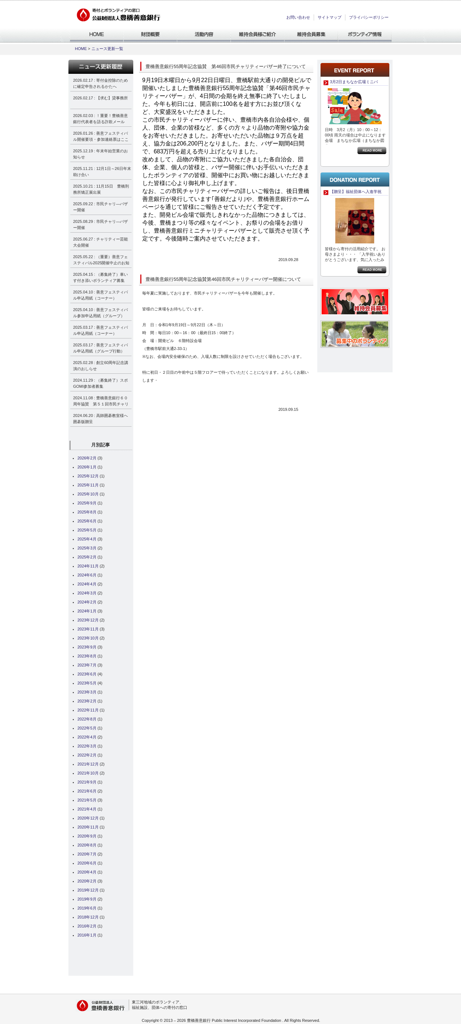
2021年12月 (88, 764)
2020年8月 (87, 845)
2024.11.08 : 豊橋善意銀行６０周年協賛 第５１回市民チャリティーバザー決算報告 (101, 402)
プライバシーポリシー (369, 17)
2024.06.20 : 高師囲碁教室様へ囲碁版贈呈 (100, 418)
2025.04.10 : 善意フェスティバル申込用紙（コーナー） (100, 295)
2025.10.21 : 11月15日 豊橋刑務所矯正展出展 (101, 189)
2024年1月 (87, 611)
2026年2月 (87, 458)
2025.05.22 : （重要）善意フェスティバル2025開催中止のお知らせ (101, 261)
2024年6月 (87, 575)
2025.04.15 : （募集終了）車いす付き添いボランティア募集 (100, 277)
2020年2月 (87, 881)
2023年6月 (87, 674)
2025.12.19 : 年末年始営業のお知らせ (100, 154)
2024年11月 (88, 566)
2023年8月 (87, 656)
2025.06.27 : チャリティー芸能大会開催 (100, 242)
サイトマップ (329, 17)
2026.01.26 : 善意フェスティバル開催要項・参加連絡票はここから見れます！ (101, 137)
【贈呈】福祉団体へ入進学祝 (355, 191)
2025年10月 (88, 494)
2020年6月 (87, 863)
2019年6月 (87, 908)
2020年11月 (88, 827)
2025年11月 (88, 485)
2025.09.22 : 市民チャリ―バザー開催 (100, 207)
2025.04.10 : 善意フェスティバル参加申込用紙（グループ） (100, 312)
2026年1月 (87, 467)
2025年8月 (87, 512)
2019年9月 (87, 899)
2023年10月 (88, 638)
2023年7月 (87, 665)
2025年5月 (87, 530)
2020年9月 (87, 836)
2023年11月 (88, 629)
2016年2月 (87, 926)
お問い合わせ (298, 17)
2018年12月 (88, 917)
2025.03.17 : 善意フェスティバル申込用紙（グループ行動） (100, 348)
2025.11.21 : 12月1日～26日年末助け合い (102, 171)
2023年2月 (87, 701)
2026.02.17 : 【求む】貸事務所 (100, 98)
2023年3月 (87, 692)
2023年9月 (87, 647)
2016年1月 (87, 935)
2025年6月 (87, 521)
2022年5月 (87, 728)
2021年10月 (88, 773)
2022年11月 (88, 710)
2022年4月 (87, 737)
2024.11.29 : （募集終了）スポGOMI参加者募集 (100, 383)
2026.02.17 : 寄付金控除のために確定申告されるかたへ (100, 83)
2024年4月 (87, 584)
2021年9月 (87, 782)
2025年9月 (87, 503)
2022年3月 (87, 746)
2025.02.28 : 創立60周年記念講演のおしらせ (100, 365)
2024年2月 (87, 602)
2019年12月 (88, 890)
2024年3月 (87, 593)
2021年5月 (87, 800)
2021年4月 (87, 809)
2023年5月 (87, 683)
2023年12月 (88, 620)
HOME (81, 48)
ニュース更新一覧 (107, 48)
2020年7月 (87, 854)
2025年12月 (88, 476)
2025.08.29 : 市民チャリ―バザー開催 (100, 224)
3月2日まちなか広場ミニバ (354, 82)
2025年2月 (87, 557)
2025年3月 (87, 548)
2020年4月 (87, 872)
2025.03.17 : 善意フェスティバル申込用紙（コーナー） (100, 330)
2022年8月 (87, 719)
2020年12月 (88, 818)
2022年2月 (87, 755)
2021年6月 (87, 791)
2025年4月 (87, 539)
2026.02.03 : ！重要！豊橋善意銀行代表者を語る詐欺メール (100, 118)
